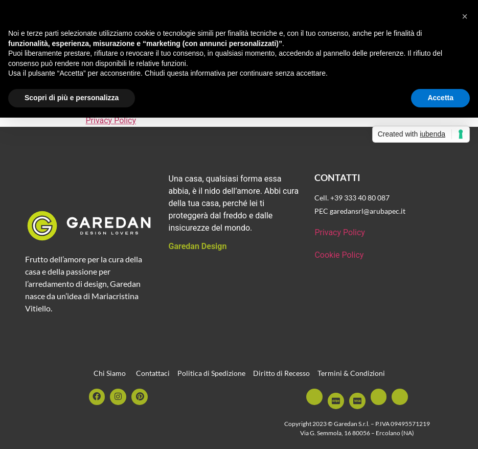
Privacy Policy (111, 120)
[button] (465, 16)
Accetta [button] (440, 98)
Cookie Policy (338, 255)
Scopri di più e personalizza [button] (72, 98)
